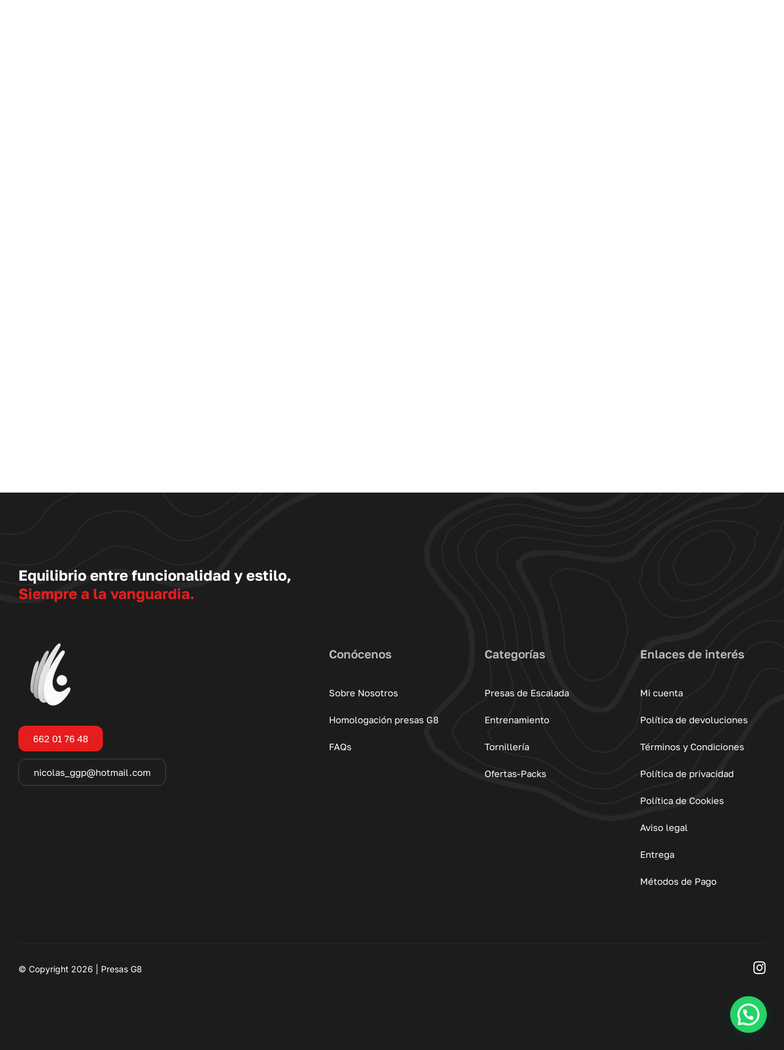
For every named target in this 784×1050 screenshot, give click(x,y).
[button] (748, 1014)
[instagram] (759, 968)
